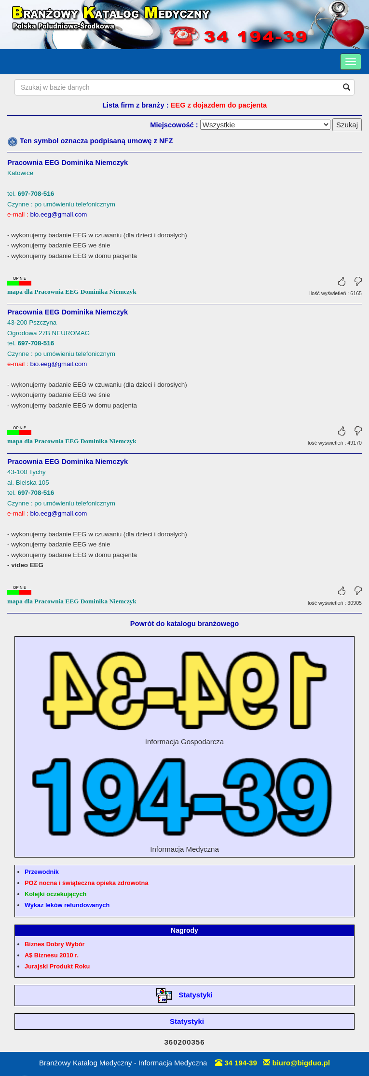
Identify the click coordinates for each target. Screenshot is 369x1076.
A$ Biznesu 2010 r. (52, 955)
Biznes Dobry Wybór (54, 944)
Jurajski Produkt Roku (57, 966)
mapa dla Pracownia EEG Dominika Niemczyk (72, 291)
